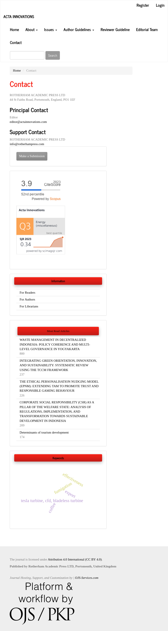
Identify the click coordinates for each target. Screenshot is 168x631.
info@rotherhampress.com (27, 144)
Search (52, 55)
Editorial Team (147, 29)
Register (143, 5)
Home (14, 29)
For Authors (27, 299)
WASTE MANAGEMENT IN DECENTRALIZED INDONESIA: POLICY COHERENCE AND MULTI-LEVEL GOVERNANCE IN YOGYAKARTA (55, 344)
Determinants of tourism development (44, 432)
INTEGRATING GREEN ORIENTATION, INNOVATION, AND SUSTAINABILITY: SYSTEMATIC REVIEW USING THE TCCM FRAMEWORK (58, 365)
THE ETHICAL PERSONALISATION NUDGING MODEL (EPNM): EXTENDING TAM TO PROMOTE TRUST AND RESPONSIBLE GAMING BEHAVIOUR (59, 386)
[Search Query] (27, 55)
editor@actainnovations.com (28, 122)
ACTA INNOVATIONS (18, 16)
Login (160, 5)
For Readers (27, 292)
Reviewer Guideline (115, 29)
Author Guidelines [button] (79, 29)
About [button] (31, 29)
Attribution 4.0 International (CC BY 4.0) (75, 559)
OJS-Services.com (86, 577)
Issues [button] (50, 29)
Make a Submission (32, 156)
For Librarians (29, 306)
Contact (16, 42)
